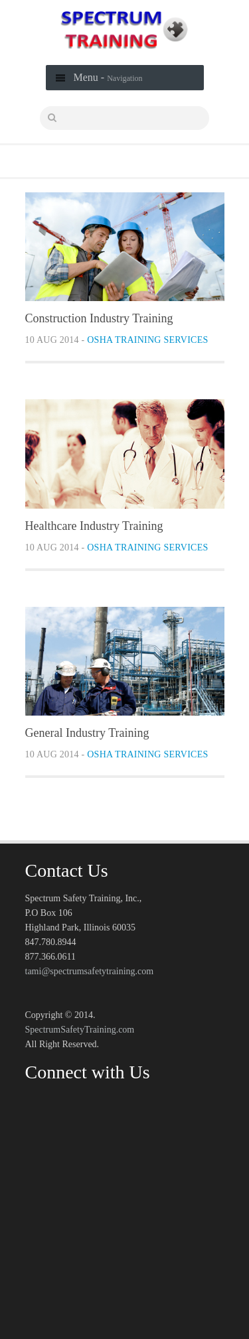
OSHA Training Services (147, 340)
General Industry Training (87, 732)
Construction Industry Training (99, 318)
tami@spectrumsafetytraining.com (89, 971)
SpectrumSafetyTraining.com (80, 1030)
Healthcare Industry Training (94, 526)
